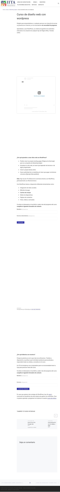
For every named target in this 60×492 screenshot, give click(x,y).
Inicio (4, 9)
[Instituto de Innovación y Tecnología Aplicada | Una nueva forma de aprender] (8, 3)
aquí (50, 394)
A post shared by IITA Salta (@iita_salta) (39, 111)
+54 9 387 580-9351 (35, 309)
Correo (22, 382)
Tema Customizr (16, 489)
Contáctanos (23, 389)
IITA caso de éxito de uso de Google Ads (31, 422)
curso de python (51, 398)
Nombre (22, 209)
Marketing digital (13, 9)
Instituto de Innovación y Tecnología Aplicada (13, 488)
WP (6, 489)
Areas (7, 9)
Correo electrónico (26, 215)
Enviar (20, 222)
